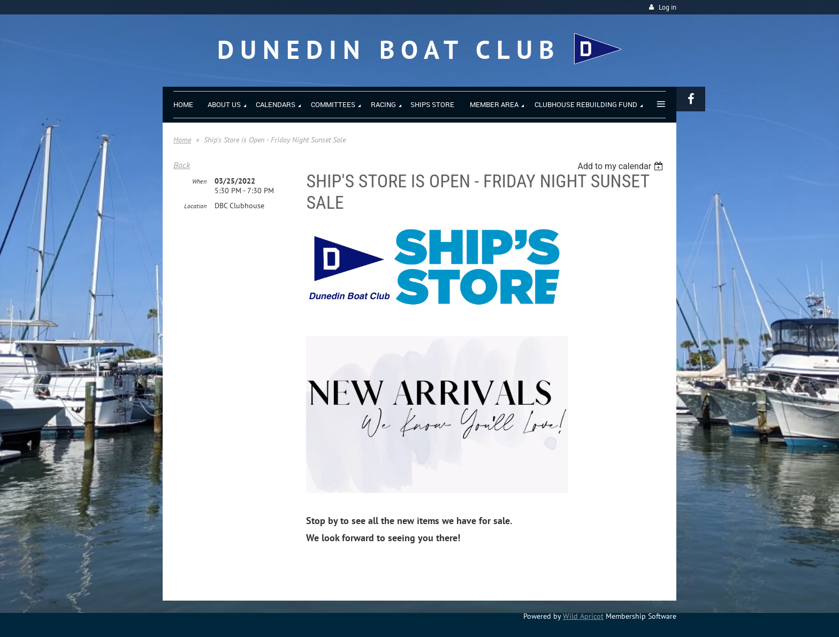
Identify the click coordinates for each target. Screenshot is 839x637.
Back (181, 165)
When (199, 181)
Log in (667, 7)
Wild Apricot (583, 616)
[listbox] (621, 166)
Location (195, 206)
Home (182, 140)
